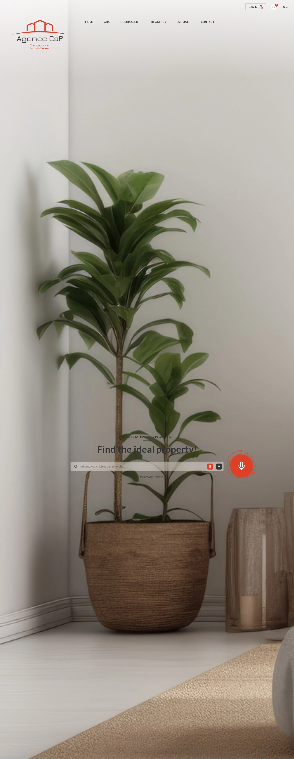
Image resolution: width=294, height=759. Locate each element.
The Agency (157, 22)
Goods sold (129, 22)
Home (89, 22)
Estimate (183, 22)
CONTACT (207, 22)
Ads (107, 22)
